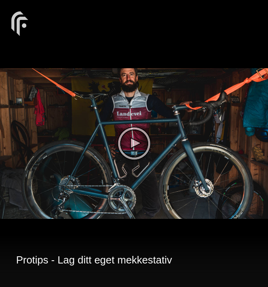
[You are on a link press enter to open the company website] (20, 23)
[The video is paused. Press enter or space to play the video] (134, 143)
